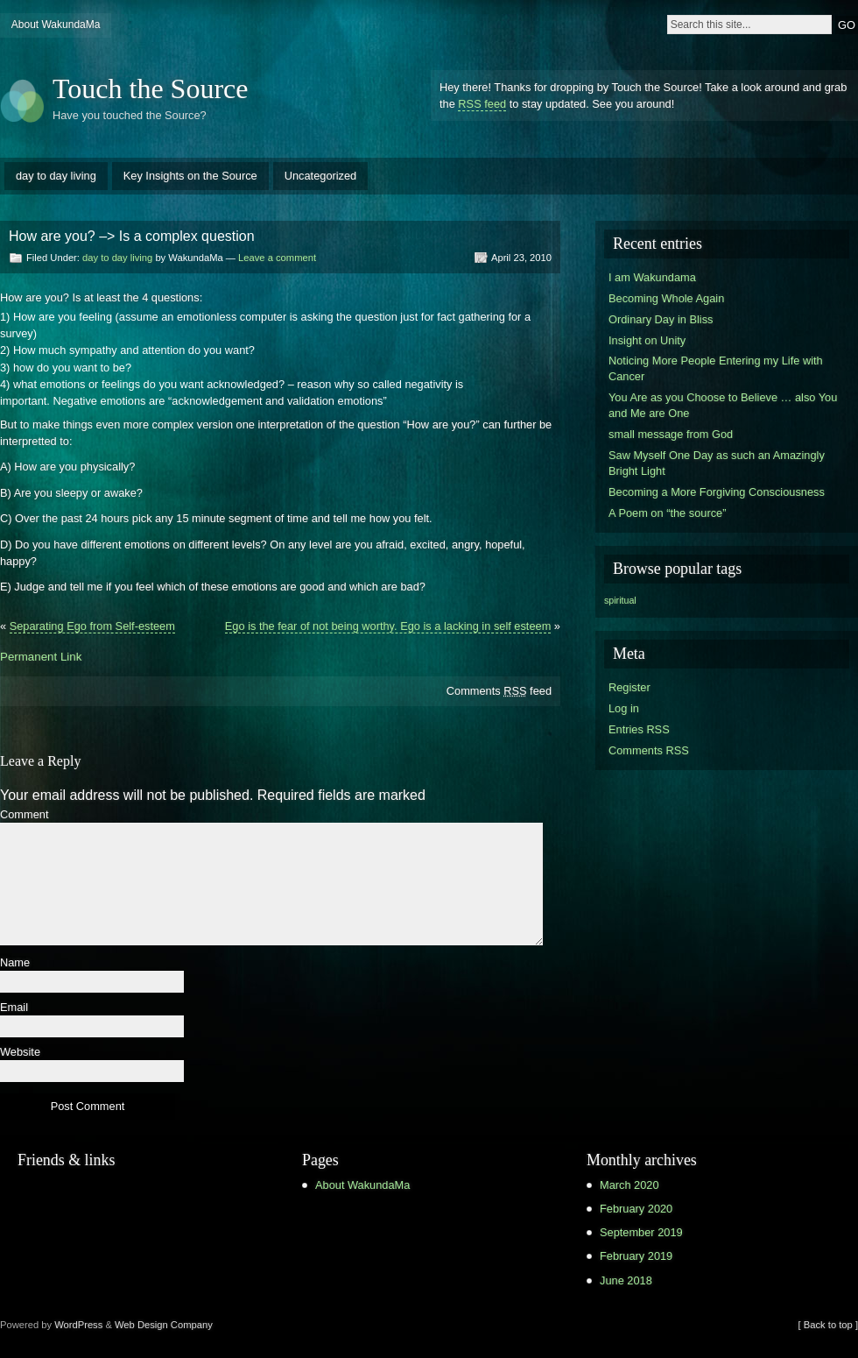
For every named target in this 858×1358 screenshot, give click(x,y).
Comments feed (499, 690)
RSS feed (482, 103)
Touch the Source (150, 88)
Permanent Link (40, 656)
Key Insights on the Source (190, 175)
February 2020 (636, 1208)
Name (15, 963)
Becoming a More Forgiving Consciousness (716, 492)
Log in (623, 708)
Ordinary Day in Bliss (660, 319)
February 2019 (636, 1256)
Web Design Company (164, 1324)
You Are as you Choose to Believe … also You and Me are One (722, 405)
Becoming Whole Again (666, 298)
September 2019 (641, 1232)
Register (629, 687)
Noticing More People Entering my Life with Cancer (715, 368)
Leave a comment (277, 257)
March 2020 (629, 1185)
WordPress (78, 1324)
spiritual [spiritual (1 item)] (620, 600)
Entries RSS (639, 729)
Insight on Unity (647, 340)
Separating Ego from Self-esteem (92, 626)
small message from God (670, 434)
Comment (24, 815)
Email (14, 1008)
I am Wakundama (652, 277)
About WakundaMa (56, 24)
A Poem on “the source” (667, 513)
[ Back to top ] (828, 1324)
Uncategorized (321, 175)
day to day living (56, 175)
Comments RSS (648, 750)
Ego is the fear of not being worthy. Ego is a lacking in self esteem (388, 626)
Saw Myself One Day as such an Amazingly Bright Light (716, 463)
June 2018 (626, 1280)
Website (20, 1052)
